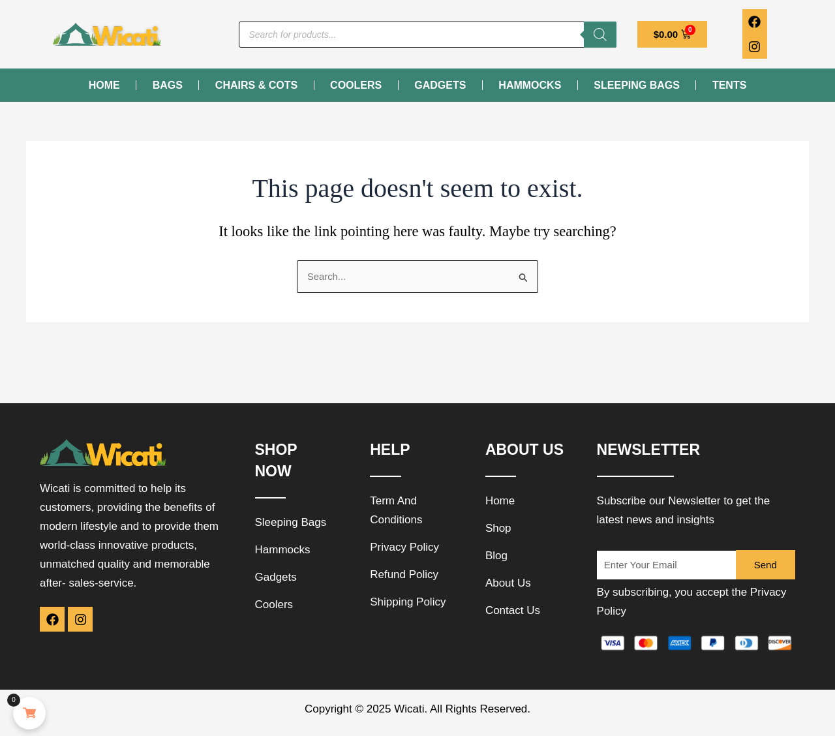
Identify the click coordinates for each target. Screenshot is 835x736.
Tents (729, 85)
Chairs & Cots (256, 85)
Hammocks (529, 85)
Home (104, 85)
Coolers (356, 85)
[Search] (600, 35)
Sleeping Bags (637, 85)
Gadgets (440, 85)
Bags (168, 85)
